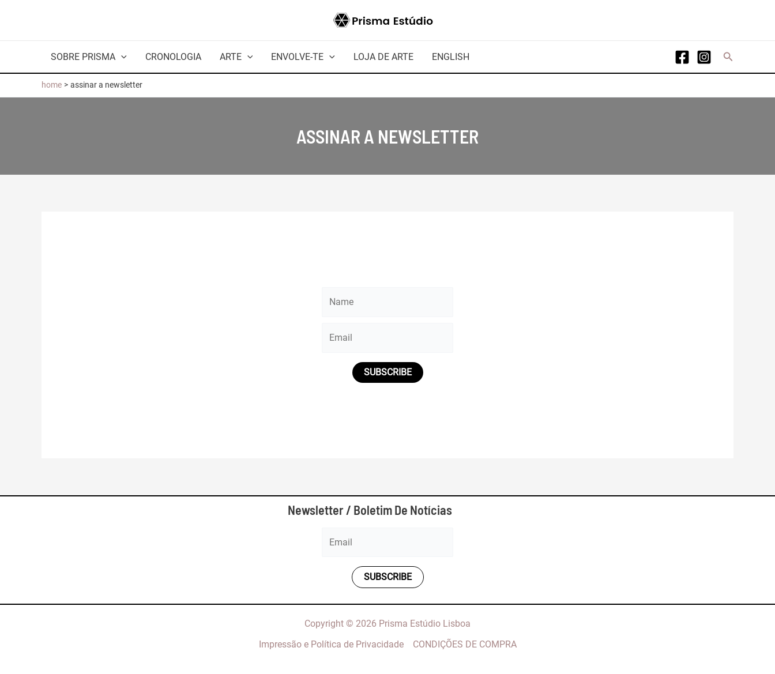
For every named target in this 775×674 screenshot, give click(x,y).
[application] (121, 57)
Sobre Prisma (89, 57)
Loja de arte (383, 56)
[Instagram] (704, 57)
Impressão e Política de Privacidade (331, 644)
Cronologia (173, 56)
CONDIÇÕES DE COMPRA (465, 644)
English (450, 56)
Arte (236, 57)
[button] (728, 57)
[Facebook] (682, 57)
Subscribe (388, 372)
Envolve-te (303, 57)
